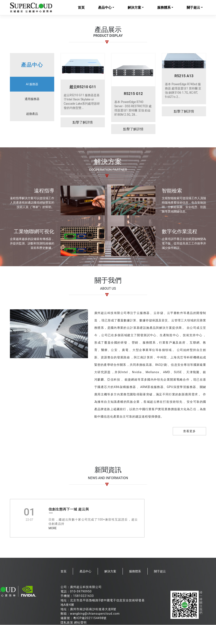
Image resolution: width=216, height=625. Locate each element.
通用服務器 (32, 99)
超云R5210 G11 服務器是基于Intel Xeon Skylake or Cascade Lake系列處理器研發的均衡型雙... (82, 102)
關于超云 (193, 8)
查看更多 (189, 431)
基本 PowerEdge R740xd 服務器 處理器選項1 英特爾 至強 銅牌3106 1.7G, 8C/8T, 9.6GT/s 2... (183, 91)
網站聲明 (80, 622)
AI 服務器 (32, 84)
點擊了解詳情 (83, 123)
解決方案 (134, 8)
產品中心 (105, 8)
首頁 (81, 8)
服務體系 (164, 8)
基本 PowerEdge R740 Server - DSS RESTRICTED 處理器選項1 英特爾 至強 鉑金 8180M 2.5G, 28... (133, 108)
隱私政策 (67, 622)
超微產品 (32, 114)
